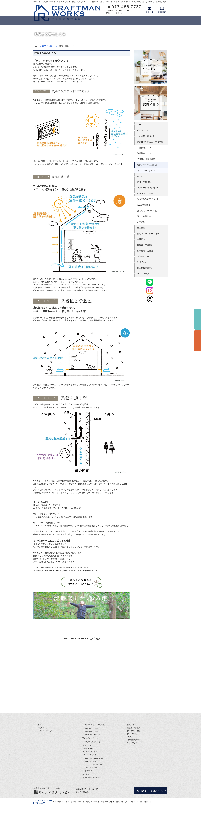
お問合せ (149, 9)
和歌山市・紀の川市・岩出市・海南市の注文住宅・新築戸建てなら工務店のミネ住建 (109, 802)
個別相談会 (197, 340)
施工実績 (141, 228)
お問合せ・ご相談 (145, 250)
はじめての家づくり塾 (147, 210)
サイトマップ (143, 273)
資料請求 (162, 9)
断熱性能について (145, 147)
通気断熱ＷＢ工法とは (147, 165)
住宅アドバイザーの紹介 (148, 233)
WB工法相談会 (143, 205)
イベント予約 (197, 319)
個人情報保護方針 (145, 268)
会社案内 (141, 239)
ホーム (140, 124)
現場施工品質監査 (145, 245)
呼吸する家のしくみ (45, 53)
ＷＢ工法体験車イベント (148, 199)
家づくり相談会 (144, 216)
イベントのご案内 (145, 193)
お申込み (141, 222)
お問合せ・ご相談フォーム (151, 790)
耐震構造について (145, 153)
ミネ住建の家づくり (146, 136)
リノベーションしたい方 (148, 187)
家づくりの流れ (144, 182)
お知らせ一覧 (143, 256)
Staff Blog (141, 262)
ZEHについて (143, 176)
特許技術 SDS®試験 (146, 159)
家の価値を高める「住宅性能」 (151, 142)
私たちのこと (143, 130)
